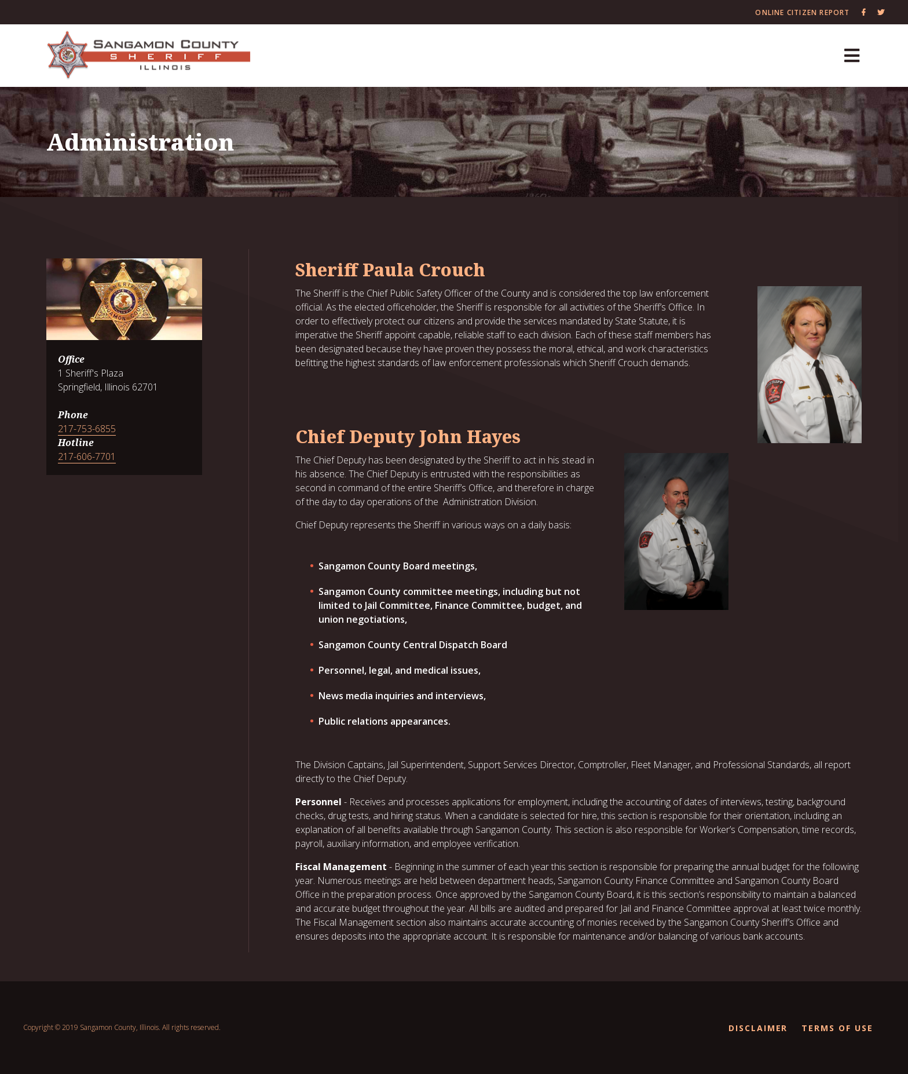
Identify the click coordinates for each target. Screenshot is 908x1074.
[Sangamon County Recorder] (149, 56)
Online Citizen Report (802, 12)
